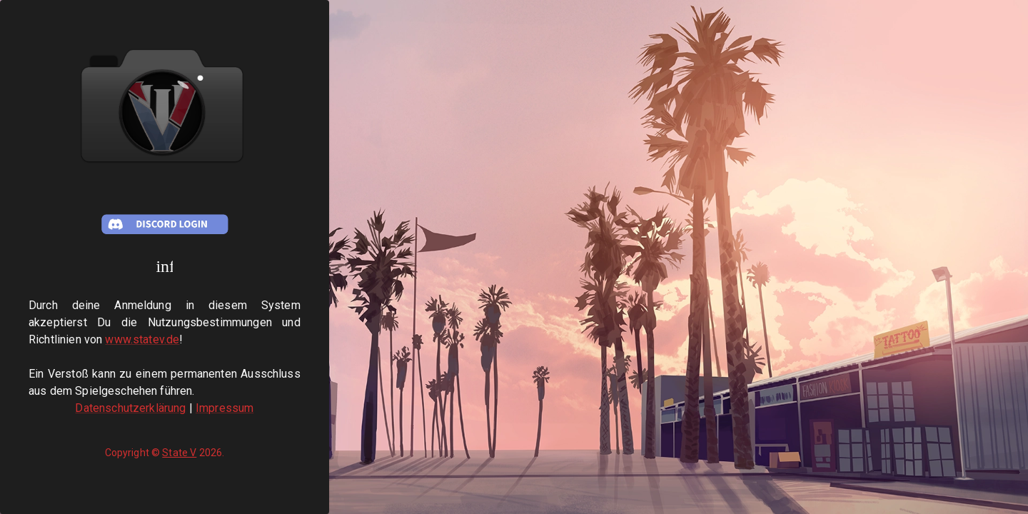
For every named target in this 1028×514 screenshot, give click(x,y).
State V (179, 452)
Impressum (224, 408)
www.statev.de (142, 339)
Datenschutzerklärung (130, 408)
